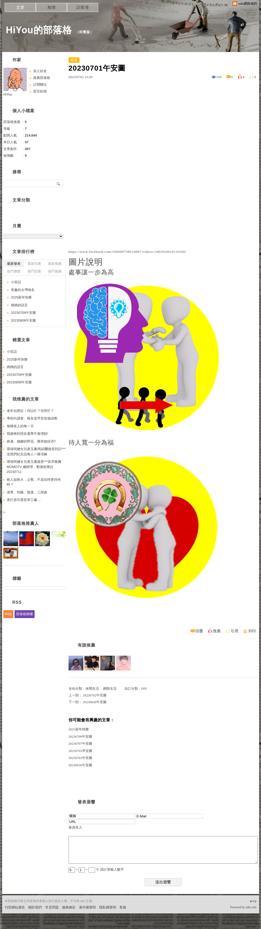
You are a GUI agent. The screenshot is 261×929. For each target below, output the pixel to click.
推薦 (217, 631)
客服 (122, 907)
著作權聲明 (87, 907)
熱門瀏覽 (14, 271)
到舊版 (84, 32)
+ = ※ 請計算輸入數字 (96, 869)
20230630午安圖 (94, 702)
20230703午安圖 (80, 758)
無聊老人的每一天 (20, 426)
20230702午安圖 (94, 695)
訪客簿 (82, 7)
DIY (144, 688)
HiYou (7, 94)
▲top (252, 901)
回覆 (199, 631)
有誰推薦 (86, 645)
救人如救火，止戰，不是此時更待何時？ (34, 482)
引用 (234, 631)
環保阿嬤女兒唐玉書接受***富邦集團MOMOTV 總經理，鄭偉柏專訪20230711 (34, 467)
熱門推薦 (55, 271)
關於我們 (35, 907)
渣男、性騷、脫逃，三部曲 (27, 492)
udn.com (251, 907)
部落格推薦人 (25, 523)
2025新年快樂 (79, 729)
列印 (252, 631)
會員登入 (75, 827)
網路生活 (110, 688)
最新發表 (14, 264)
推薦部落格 (41, 78)
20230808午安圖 (23, 320)
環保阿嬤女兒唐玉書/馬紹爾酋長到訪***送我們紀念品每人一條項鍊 (36, 451)
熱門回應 (34, 271)
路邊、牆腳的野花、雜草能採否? (31, 441)
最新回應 (34, 264)
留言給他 (40, 91)
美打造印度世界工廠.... (24, 500)
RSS (8, 614)
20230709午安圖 (80, 736)
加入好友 (40, 71)
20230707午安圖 (80, 743)
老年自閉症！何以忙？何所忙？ (30, 411)
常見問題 (52, 907)
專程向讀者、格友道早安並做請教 (32, 418)
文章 (20, 7)
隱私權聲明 (107, 907)
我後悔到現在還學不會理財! (27, 434)
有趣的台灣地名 (23, 290)
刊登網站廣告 (15, 907)
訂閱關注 (40, 84)
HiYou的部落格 (39, 30)
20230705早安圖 (80, 751)
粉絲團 (10, 925)
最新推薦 (55, 264)
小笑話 (16, 282)
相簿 (51, 7)
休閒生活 (92, 688)
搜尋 (58, 183)
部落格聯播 (24, 614)
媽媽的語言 (19, 305)
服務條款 (69, 907)
